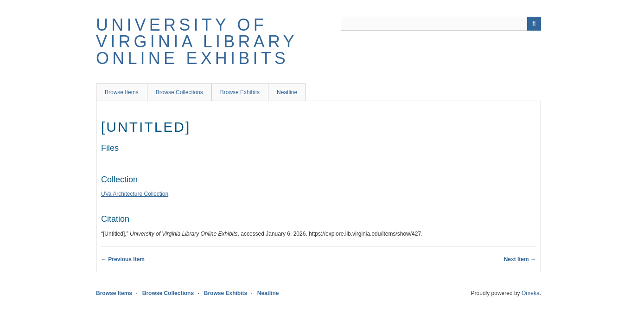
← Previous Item (123, 259)
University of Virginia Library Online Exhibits (196, 41)
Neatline (287, 92)
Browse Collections (179, 92)
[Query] (441, 24)
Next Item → (520, 259)
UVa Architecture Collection (134, 194)
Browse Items (122, 92)
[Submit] (534, 24)
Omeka (531, 293)
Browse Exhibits (240, 92)
